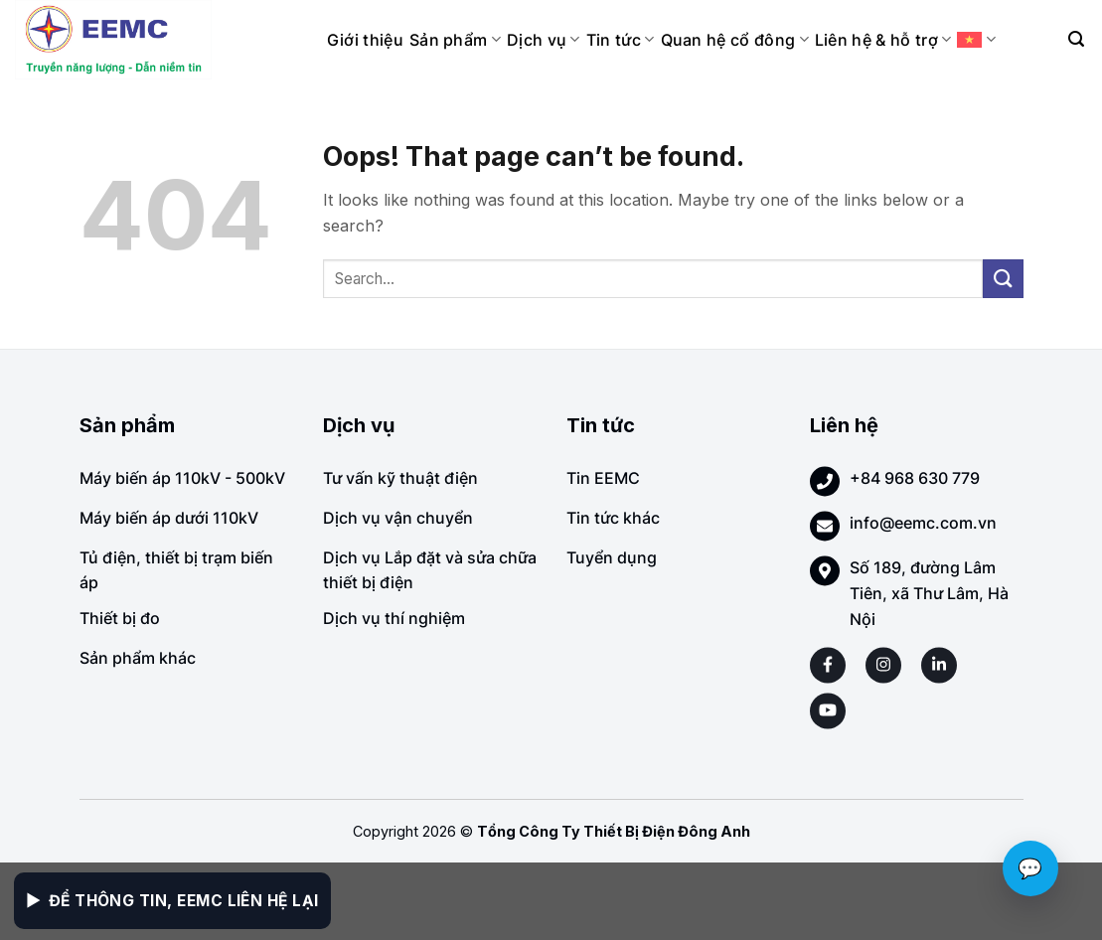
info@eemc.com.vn (923, 523)
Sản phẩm (455, 40)
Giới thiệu (365, 40)
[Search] (1076, 39)
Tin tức (620, 40)
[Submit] (1003, 278)
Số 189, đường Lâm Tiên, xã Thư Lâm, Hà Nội (929, 592)
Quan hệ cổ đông (735, 40)
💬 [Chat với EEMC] (1030, 868)
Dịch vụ (543, 40)
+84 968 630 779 (915, 478)
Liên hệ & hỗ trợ (883, 40)
